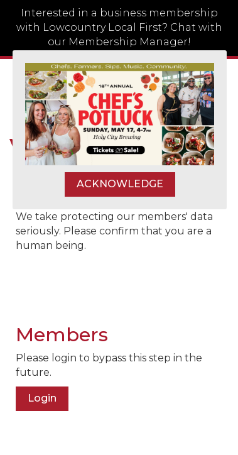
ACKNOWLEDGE (120, 184)
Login (42, 398)
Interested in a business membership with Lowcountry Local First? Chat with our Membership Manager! (119, 27)
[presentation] (111, 284)
